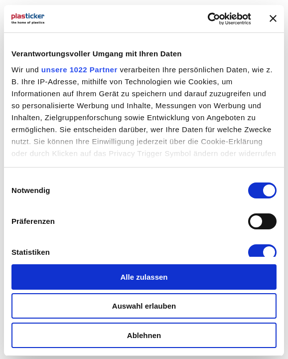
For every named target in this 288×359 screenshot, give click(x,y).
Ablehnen (144, 335)
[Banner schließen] (273, 18)
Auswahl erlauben (144, 306)
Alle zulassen (143, 277)
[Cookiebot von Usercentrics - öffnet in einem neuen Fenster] (207, 18)
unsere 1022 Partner (79, 69)
